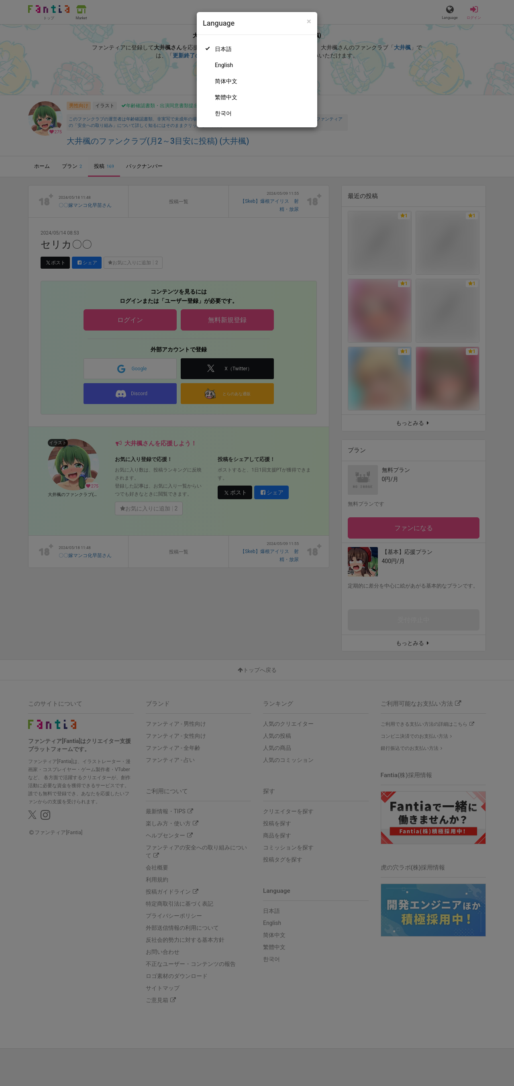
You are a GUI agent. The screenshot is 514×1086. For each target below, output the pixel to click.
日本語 (223, 49)
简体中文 (226, 81)
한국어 (223, 113)
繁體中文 (226, 97)
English (224, 65)
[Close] (309, 21)
